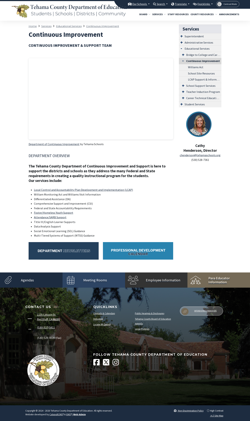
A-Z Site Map (215, 415)
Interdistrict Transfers (199, 311)
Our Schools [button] (136, 4)
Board (144, 14)
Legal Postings (142, 328)
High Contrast (216, 410)
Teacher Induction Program (203, 92)
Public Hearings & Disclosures (149, 313)
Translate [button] (179, 4)
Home (33, 26)
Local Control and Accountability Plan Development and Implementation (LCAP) (83, 190)
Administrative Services (199, 42)
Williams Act (195, 67)
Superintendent (194, 36)
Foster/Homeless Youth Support (53, 212)
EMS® (69, 414)
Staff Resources (177, 14)
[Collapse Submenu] (182, 60)
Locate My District (102, 324)
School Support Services (201, 85)
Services (158, 14)
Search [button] (158, 4)
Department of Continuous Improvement (54, 144)
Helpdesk (98, 318)
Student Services (195, 104)
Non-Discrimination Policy (189, 410)
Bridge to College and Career (203, 55)
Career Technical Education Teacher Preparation (203, 98)
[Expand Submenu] (181, 36)
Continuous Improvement (102, 26)
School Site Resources (201, 73)
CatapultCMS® (56, 414)
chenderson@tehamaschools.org (200, 155)
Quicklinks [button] (203, 4)
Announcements (228, 14)
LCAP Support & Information (204, 79)
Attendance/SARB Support (50, 217)
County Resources (202, 14)
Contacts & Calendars (104, 313)
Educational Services (69, 26)
